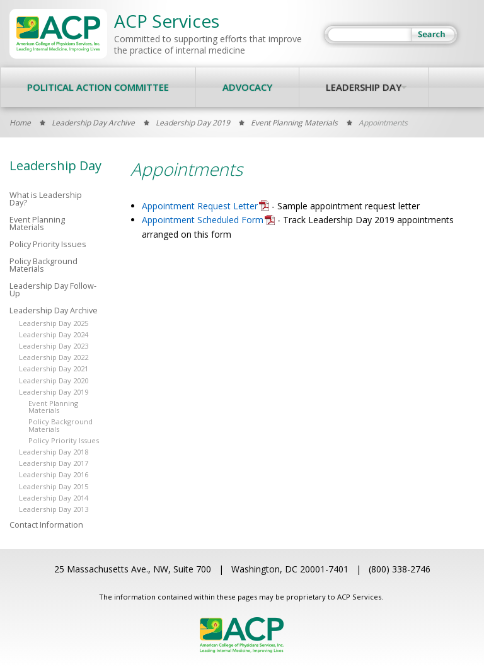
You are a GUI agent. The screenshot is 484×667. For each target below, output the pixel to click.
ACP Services (166, 21)
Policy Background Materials (43, 266)
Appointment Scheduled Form (202, 220)
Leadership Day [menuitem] (363, 87)
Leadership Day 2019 (193, 122)
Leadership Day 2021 (53, 368)
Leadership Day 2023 (53, 345)
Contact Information (46, 525)
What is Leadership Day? (45, 199)
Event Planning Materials (294, 122)
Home (20, 122)
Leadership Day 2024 (53, 334)
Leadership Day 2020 (53, 380)
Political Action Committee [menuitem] (98, 87)
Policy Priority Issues (47, 245)
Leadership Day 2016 (53, 474)
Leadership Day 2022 (53, 357)
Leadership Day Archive (93, 122)
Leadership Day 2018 (53, 451)
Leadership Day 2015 (53, 486)
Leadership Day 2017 (53, 463)
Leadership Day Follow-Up (52, 290)
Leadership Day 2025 (53, 323)
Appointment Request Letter (200, 206)
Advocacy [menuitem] (247, 87)
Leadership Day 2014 (53, 497)
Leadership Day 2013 (53, 509)
